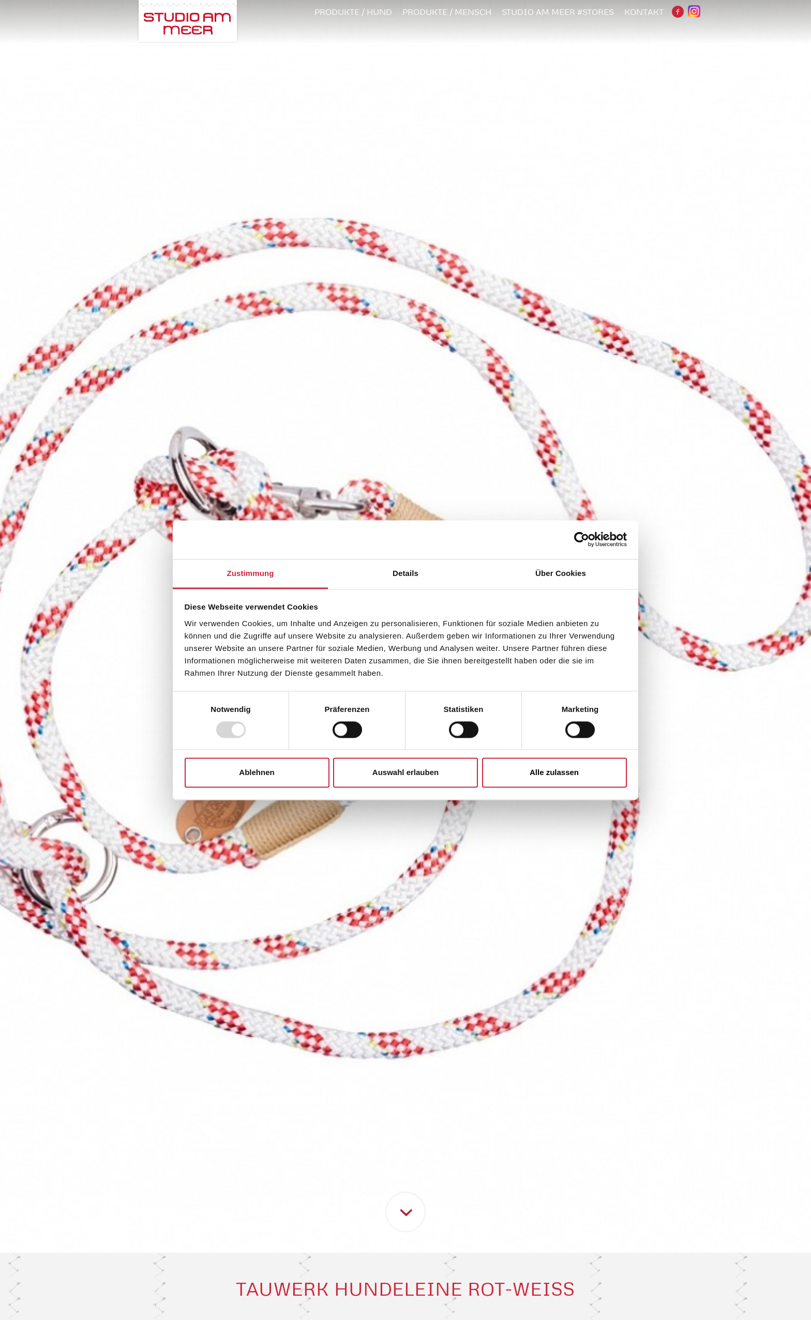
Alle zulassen (554, 772)
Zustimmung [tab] (250, 573)
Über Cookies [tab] (560, 573)
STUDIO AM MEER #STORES (558, 12)
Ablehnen (256, 772)
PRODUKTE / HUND (353, 12)
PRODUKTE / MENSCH (446, 12)
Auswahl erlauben (405, 772)
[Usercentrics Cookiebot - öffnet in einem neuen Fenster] (581, 539)
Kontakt (644, 12)
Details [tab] (405, 573)
